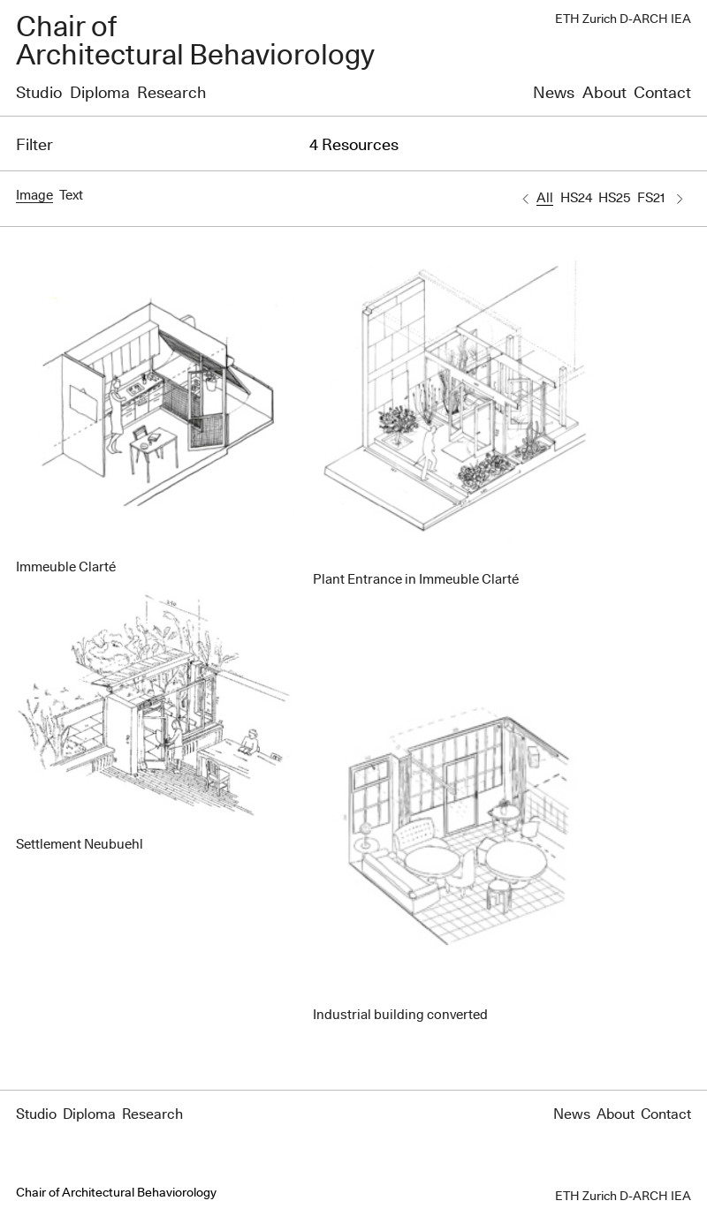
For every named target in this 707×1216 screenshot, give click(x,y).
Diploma (100, 94)
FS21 (651, 198)
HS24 (576, 198)
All (544, 198)
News (553, 94)
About (604, 94)
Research (171, 94)
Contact (662, 94)
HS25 (614, 198)
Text (71, 195)
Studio (39, 94)
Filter (34, 146)
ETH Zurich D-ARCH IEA (623, 19)
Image (34, 195)
